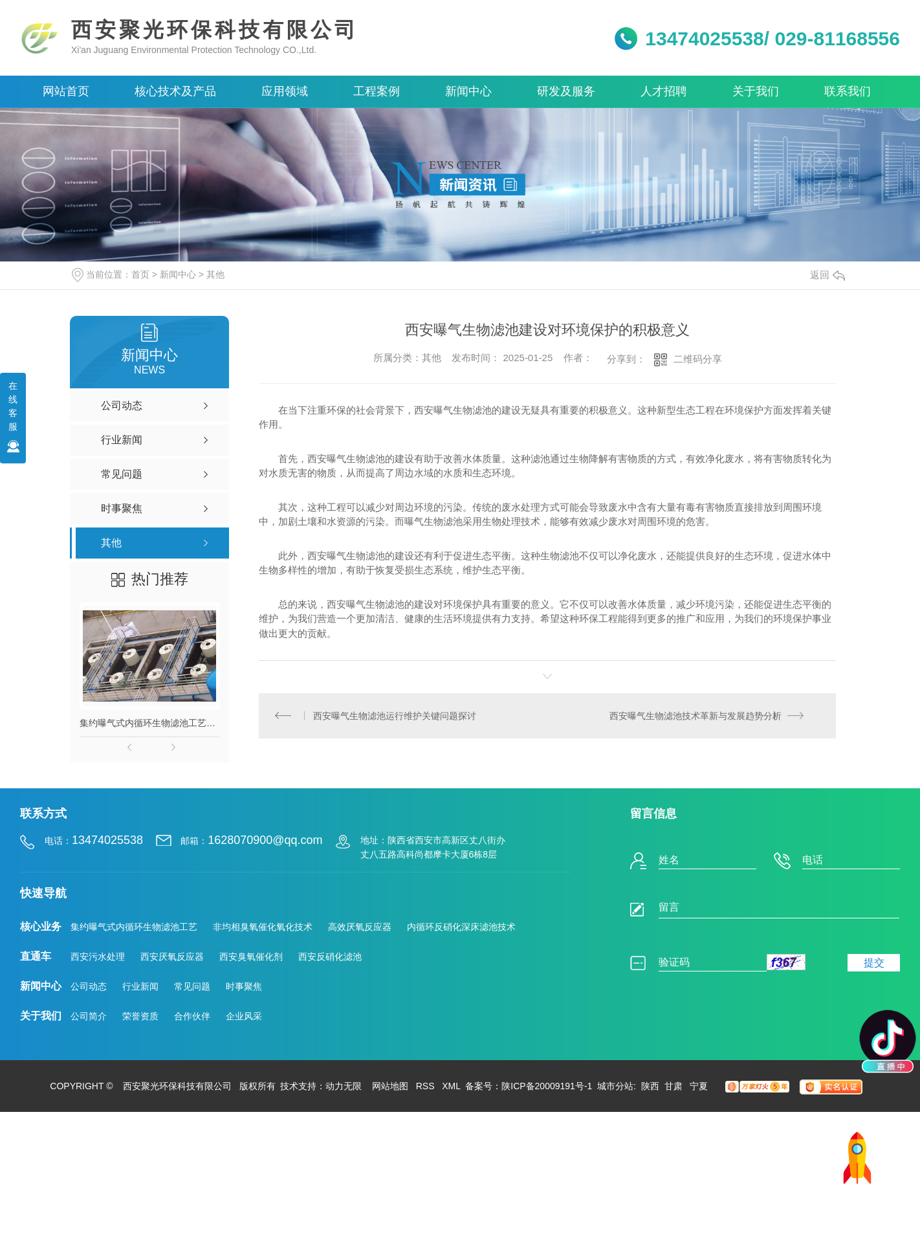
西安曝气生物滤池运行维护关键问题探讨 (395, 716)
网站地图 (390, 1086)
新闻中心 (178, 274)
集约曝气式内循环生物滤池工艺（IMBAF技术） (149, 723)
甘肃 (674, 1086)
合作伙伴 (192, 1016)
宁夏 (699, 1086)
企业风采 (244, 1016)
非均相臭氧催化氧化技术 (262, 927)
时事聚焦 (244, 986)
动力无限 (343, 1086)
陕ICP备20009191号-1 (546, 1086)
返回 (827, 274)
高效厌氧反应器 (359, 927)
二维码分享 (698, 358)
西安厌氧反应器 (172, 956)
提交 (874, 962)
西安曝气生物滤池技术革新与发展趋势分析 (695, 716)
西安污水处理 (98, 956)
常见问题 (192, 986)
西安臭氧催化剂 (251, 956)
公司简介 (89, 1016)
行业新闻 (140, 986)
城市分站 (615, 1086)
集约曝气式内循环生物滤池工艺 (134, 927)
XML (451, 1086)
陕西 (650, 1086)
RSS (425, 1086)
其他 (215, 274)
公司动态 (89, 986)
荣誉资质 (140, 1016)
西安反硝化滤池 (330, 956)
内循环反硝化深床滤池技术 (461, 927)
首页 (140, 274)
